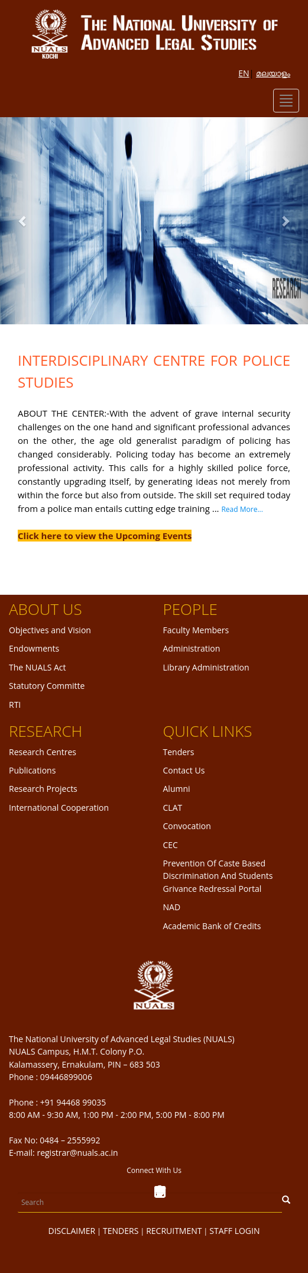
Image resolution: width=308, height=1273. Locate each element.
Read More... (241, 509)
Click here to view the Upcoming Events (105, 536)
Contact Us (184, 770)
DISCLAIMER (72, 1230)
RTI (15, 704)
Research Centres (42, 752)
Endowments (34, 648)
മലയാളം (273, 73)
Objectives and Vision (50, 630)
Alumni (176, 788)
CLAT (173, 807)
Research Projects (43, 788)
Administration (192, 648)
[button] (23, 220)
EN (243, 73)
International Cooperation (59, 807)
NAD (172, 907)
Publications (32, 770)
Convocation (187, 826)
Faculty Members (196, 630)
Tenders (178, 752)
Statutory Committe (47, 685)
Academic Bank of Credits (212, 926)
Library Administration (206, 667)
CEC (170, 844)
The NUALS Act (37, 667)
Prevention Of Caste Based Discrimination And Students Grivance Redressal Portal (218, 876)
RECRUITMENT (174, 1230)
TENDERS (120, 1230)
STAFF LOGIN (234, 1230)
